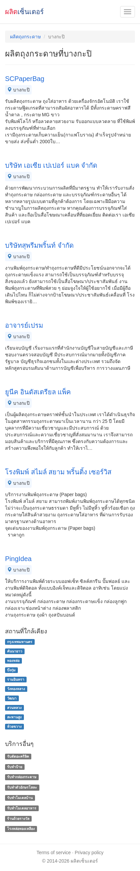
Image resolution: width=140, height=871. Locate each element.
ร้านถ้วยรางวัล (18, 819)
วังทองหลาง (16, 689)
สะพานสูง (14, 717)
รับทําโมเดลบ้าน (20, 798)
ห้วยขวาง (14, 726)
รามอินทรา (15, 679)
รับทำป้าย (14, 767)
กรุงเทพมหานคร (19, 642)
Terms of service (53, 852)
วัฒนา (11, 698)
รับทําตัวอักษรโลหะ (22, 787)
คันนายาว (14, 651)
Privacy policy (89, 852)
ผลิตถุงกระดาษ (25, 36)
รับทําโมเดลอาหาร (21, 808)
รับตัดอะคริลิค (18, 756)
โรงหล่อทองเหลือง (21, 829)
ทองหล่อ (13, 661)
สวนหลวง (14, 708)
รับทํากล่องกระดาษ (21, 777)
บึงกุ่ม (11, 670)
